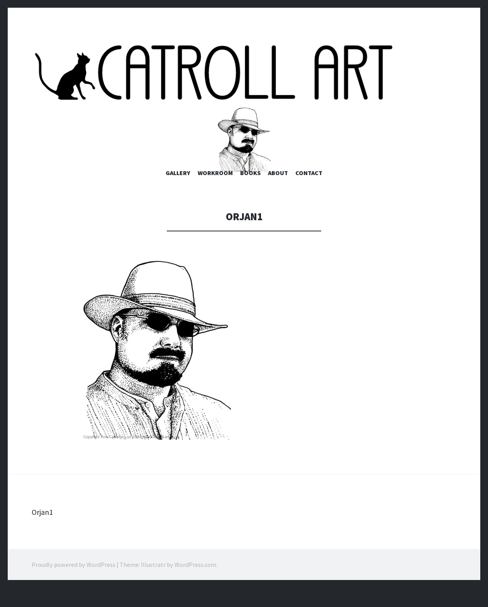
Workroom (215, 192)
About (278, 192)
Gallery (178, 192)
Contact (308, 192)
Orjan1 (44, 531)
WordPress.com (195, 584)
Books (250, 192)
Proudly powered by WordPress (73, 584)
